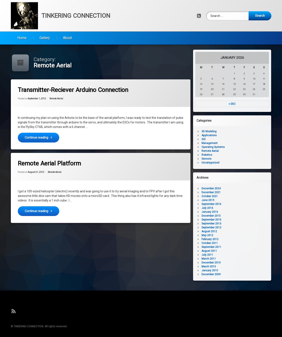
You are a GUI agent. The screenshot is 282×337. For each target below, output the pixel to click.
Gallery (44, 24)
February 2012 (234, 239)
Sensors (231, 158)
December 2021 (235, 192)
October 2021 (234, 196)
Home (21, 24)
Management (234, 143)
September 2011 (236, 247)
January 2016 (234, 211)
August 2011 (234, 250)
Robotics (231, 154)
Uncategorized (235, 162)
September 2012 (236, 227)
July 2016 (232, 207)
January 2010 (234, 270)
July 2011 (232, 254)
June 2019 (232, 200)
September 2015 (236, 219)
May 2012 (232, 235)
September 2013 (236, 223)
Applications (233, 135)
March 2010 (233, 266)
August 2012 (234, 231)
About (67, 24)
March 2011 (233, 258)
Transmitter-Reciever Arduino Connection (86, 90)
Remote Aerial (65, 101)
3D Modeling (233, 131)
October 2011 (234, 243)
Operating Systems (237, 147)
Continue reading (56, 134)
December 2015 (235, 215)
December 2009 (235, 274)
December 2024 (235, 188)
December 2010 (235, 262)
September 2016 (236, 204)
